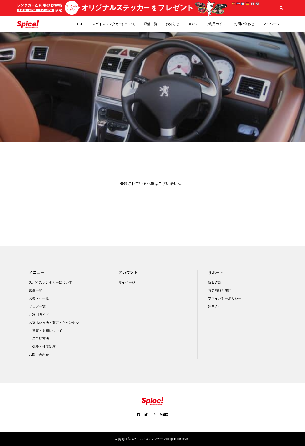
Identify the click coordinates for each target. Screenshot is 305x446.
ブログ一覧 (37, 306)
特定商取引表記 (219, 290)
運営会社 (214, 306)
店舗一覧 (150, 24)
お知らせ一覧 (39, 298)
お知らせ (172, 24)
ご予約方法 (40, 338)
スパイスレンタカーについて (113, 24)
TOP (79, 24)
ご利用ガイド (216, 24)
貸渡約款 (214, 282)
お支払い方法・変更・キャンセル (54, 322)
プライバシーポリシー (224, 298)
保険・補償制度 (44, 346)
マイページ (271, 24)
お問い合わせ (244, 24)
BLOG (192, 24)
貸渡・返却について (47, 330)
